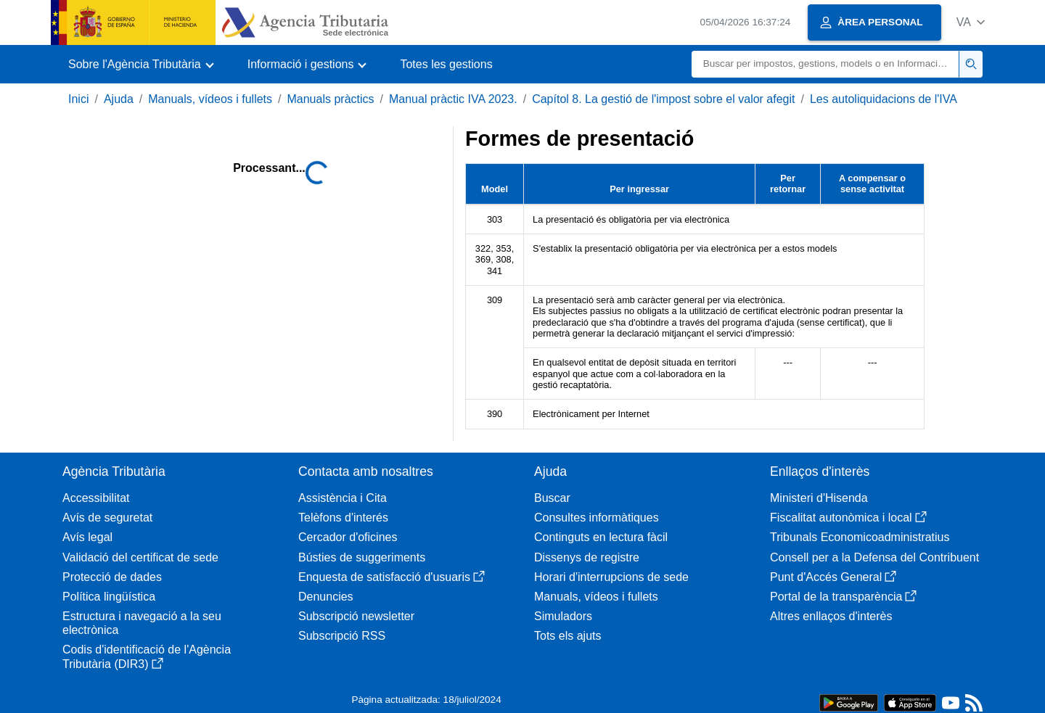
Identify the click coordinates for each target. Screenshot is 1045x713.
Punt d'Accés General (833, 577)
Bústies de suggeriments (361, 557)
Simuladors (563, 616)
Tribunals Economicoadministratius (860, 537)
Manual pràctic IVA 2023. (453, 99)
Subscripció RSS (341, 636)
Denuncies (325, 596)
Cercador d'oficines (347, 537)
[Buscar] (825, 64)
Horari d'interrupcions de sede (611, 577)
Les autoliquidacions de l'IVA (883, 99)
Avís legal (87, 537)
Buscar (552, 498)
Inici (78, 99)
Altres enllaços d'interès (831, 616)
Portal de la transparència (843, 596)
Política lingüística (108, 596)
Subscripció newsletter (356, 616)
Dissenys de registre (586, 557)
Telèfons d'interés (343, 517)
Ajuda (119, 99)
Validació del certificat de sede (140, 557)
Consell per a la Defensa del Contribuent (874, 557)
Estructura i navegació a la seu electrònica (141, 623)
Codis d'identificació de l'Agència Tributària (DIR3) (146, 656)
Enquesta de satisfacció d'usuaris (391, 577)
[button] (970, 22)
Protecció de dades (112, 577)
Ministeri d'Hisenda (819, 498)
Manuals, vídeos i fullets (210, 99)
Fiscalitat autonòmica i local (848, 517)
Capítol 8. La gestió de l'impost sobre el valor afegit (663, 99)
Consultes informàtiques (596, 517)
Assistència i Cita (342, 498)
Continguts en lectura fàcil (601, 537)
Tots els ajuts (567, 636)
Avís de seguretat (107, 517)
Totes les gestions (446, 64)
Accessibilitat (95, 498)
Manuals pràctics (330, 99)
